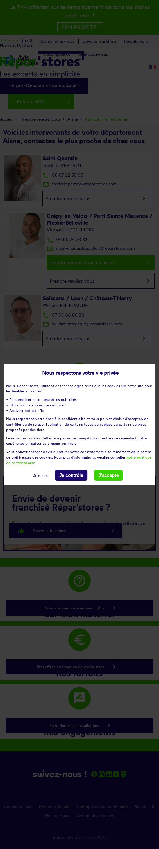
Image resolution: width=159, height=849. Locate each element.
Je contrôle (71, 475)
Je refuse (40, 475)
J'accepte (108, 475)
